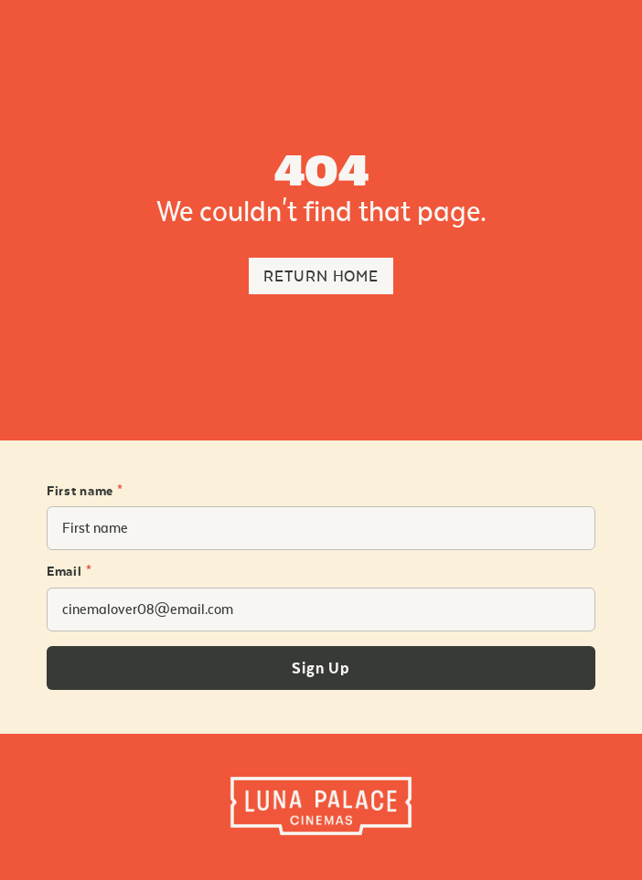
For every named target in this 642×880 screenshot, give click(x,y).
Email (69, 572)
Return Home (321, 276)
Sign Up (321, 669)
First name (85, 491)
